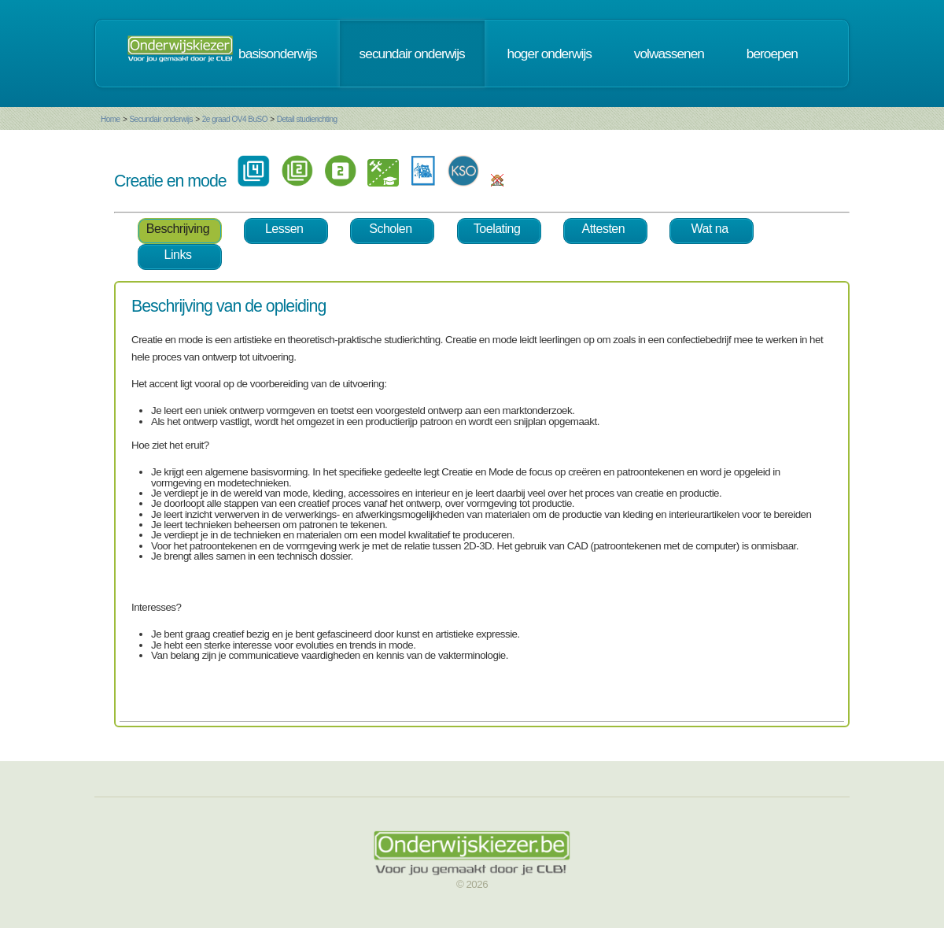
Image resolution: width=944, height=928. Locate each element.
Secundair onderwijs (161, 119)
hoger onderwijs (549, 53)
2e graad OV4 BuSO (234, 119)
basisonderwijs (277, 53)
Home (110, 119)
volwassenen (669, 53)
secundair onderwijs (412, 53)
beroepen (772, 53)
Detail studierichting (307, 119)
